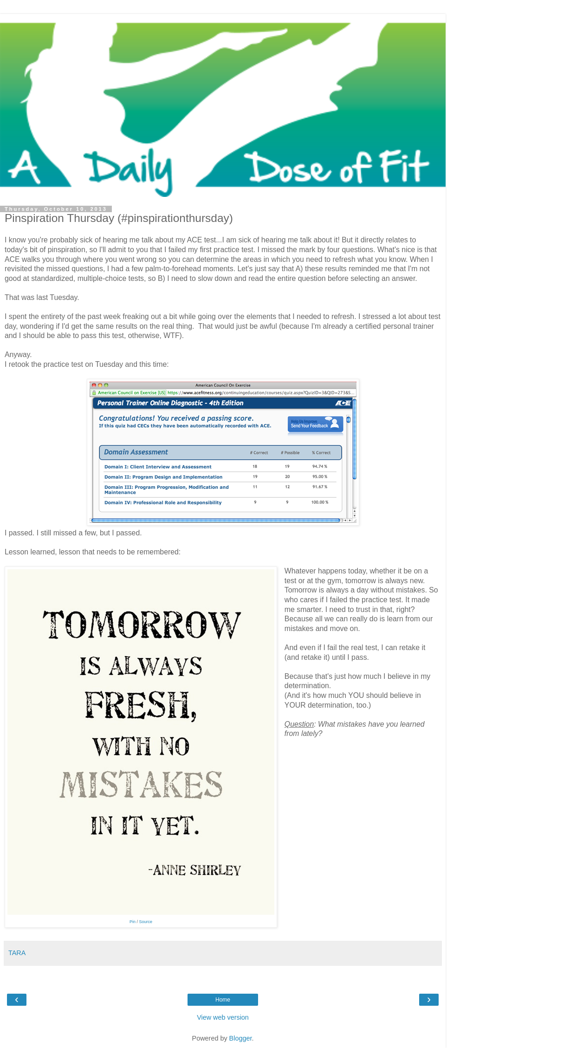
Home (222, 999)
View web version (223, 1017)
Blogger (240, 1038)
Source (146, 921)
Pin (133, 921)
